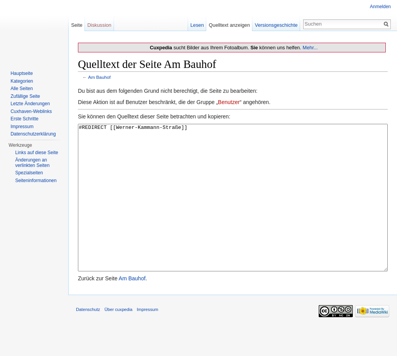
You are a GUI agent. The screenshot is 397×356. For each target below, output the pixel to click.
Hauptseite (21, 73)
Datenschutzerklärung (33, 134)
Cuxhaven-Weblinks (31, 111)
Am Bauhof (99, 77)
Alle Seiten (21, 88)
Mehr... (310, 47)
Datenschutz (88, 338)
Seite (76, 25)
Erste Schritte (24, 119)
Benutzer (229, 102)
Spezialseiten (29, 172)
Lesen (197, 25)
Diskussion (99, 25)
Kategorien (21, 81)
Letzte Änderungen (30, 103)
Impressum (21, 126)
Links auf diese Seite (36, 152)
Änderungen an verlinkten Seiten (32, 162)
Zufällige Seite (25, 96)
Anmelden (380, 6)
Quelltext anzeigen (229, 25)
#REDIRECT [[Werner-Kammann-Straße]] (233, 212)
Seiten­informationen (36, 180)
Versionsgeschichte (276, 25)
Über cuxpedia (118, 338)
